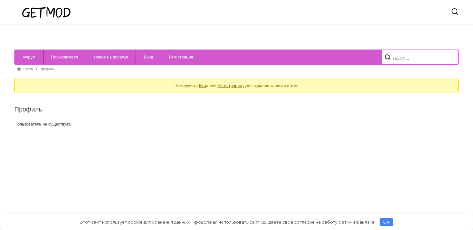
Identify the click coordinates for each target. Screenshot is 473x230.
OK (386, 222)
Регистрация (181, 57)
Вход (148, 57)
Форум (29, 57)
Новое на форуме (111, 57)
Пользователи (64, 57)
